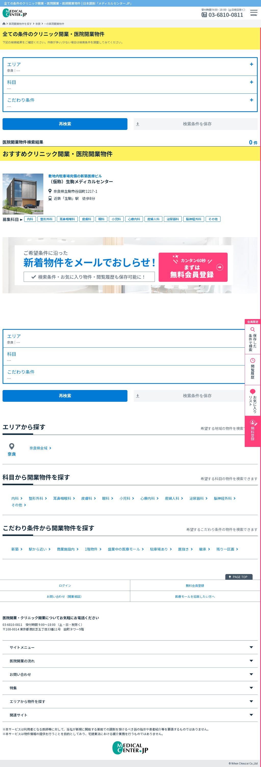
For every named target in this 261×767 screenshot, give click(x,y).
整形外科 (36, 498)
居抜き (183, 549)
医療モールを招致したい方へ (195, 596)
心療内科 (147, 498)
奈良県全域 (38, 448)
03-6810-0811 (225, 14)
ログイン (65, 585)
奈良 (38, 23)
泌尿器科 (196, 498)
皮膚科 (86, 498)
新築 (15, 549)
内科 (15, 498)
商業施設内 (66, 549)
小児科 (125, 498)
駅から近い (38, 549)
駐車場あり (159, 549)
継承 (202, 549)
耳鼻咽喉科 (62, 498)
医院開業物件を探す (20, 23)
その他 (16, 504)
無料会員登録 (195, 585)
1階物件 (91, 549)
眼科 (105, 498)
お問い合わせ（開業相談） (65, 596)
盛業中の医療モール (124, 549)
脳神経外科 (223, 498)
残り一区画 (225, 549)
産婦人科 (172, 498)
